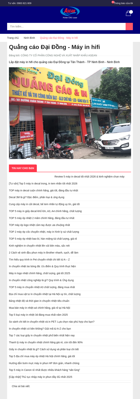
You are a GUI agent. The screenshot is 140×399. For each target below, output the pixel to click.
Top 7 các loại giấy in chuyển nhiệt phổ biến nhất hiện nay (42, 335)
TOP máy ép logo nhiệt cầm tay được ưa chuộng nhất (39, 225)
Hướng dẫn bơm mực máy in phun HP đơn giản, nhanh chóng (44, 363)
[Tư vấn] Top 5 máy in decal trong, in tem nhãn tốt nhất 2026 (43, 183)
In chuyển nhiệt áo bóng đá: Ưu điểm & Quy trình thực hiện (42, 266)
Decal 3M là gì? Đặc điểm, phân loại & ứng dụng (36, 197)
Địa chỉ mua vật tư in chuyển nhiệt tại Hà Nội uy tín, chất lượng (45, 294)
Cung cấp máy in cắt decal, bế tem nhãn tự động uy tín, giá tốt (44, 204)
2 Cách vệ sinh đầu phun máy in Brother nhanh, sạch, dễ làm (43, 252)
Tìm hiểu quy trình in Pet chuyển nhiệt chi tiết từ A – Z (39, 259)
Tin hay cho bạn (23, 168)
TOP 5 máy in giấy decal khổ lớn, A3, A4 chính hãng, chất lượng (45, 211)
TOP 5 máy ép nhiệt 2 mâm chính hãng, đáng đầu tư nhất (41, 218)
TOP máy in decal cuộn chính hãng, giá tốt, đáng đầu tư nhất (43, 190)
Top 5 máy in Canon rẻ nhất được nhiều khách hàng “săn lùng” (44, 369)
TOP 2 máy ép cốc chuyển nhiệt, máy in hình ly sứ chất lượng (44, 231)
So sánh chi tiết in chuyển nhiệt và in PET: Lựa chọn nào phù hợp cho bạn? (51, 321)
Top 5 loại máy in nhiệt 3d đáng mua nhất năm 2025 (38, 314)
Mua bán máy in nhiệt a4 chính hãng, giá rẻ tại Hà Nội (39, 307)
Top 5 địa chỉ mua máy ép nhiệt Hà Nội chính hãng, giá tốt (42, 356)
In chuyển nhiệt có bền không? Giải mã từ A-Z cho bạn (40, 328)
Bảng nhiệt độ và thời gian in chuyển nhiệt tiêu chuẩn (39, 300)
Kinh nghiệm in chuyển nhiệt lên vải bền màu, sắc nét (39, 245)
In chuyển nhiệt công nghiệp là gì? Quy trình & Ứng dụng (41, 280)
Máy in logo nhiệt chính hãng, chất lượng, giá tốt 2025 (39, 273)
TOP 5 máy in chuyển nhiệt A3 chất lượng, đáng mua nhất (42, 287)
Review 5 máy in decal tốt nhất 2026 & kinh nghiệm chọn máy (90, 176)
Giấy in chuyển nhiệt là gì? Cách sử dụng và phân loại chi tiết (44, 349)
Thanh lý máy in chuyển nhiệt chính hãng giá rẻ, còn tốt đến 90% (46, 342)
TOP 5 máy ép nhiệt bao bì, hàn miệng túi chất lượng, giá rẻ (43, 238)
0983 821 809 (24, 3)
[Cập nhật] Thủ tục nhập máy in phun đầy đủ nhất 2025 (40, 376)
